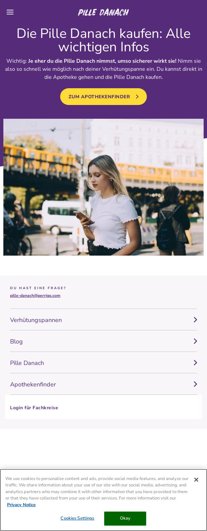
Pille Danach (27, 363)
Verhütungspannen (36, 320)
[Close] (196, 479)
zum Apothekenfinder (99, 97)
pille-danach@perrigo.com (35, 295)
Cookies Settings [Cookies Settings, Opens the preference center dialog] (77, 518)
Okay (125, 518)
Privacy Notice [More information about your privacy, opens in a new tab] (21, 505)
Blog (16, 341)
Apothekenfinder (33, 384)
